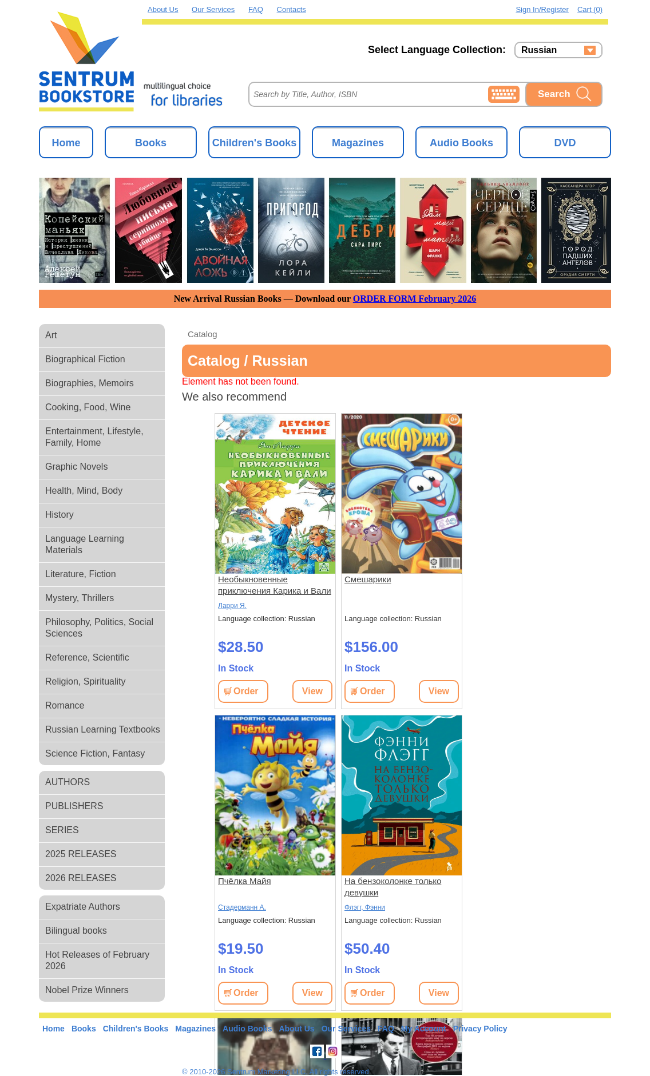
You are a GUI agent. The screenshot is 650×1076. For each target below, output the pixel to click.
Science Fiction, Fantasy (95, 753)
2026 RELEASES (81, 878)
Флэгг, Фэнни (364, 907)
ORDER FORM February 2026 (415, 298)
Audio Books (461, 143)
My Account (423, 1028)
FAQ (255, 9)
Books (151, 143)
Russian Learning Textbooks (102, 729)
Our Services (213, 9)
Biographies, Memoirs (89, 383)
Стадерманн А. (242, 907)
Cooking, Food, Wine (87, 407)
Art (51, 335)
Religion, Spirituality (85, 681)
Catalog (202, 334)
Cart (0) (590, 9)
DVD (565, 143)
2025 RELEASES (81, 854)
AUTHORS (67, 782)
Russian (539, 50)
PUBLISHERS (74, 806)
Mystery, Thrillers (79, 598)
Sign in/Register (542, 9)
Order (246, 691)
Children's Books (254, 143)
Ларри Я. (232, 606)
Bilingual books (76, 930)
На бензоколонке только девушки (392, 886)
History (59, 514)
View (312, 691)
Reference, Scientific (87, 657)
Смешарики (367, 579)
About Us (163, 9)
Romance (64, 705)
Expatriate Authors (82, 906)
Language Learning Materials (84, 544)
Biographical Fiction (85, 359)
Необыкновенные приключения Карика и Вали (274, 584)
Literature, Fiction (80, 574)
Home (65, 143)
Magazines (358, 143)
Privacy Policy (480, 1028)
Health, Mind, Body (83, 490)
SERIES (62, 830)
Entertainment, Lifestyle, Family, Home (94, 436)
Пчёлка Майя (244, 881)
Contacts (291, 9)
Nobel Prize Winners (87, 990)
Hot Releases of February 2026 (97, 960)
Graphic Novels (76, 466)
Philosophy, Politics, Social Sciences (99, 627)
